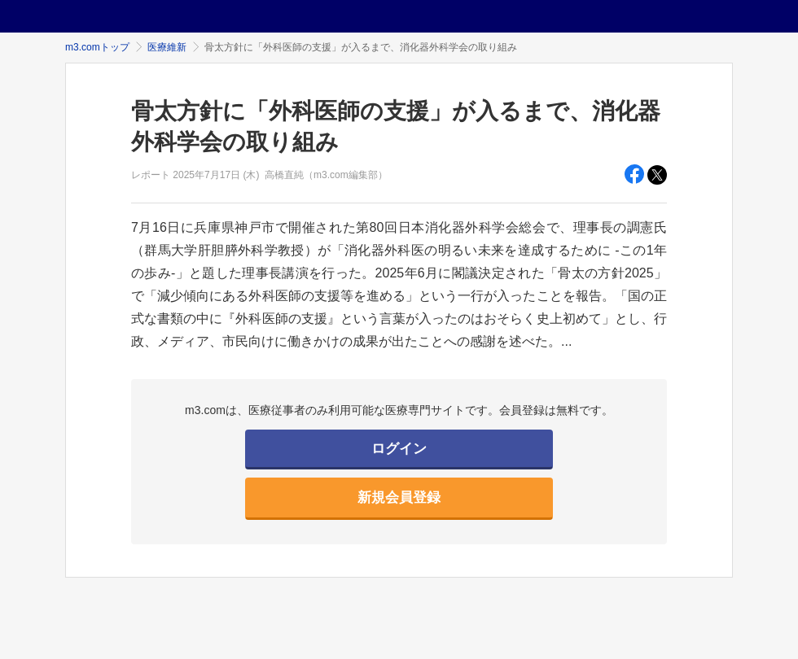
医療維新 (166, 47)
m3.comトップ (97, 47)
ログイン (399, 448)
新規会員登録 (399, 497)
